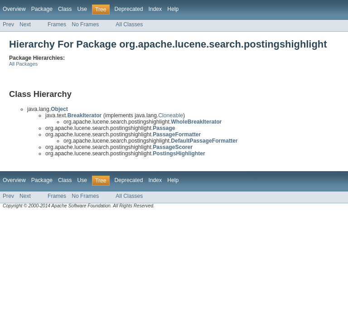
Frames (57, 24)
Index (155, 9)
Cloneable (170, 115)
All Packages (23, 64)
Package (42, 9)
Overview (14, 9)
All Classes (129, 24)
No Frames (85, 24)
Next (25, 24)
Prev (8, 24)
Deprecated (129, 9)
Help (173, 9)
